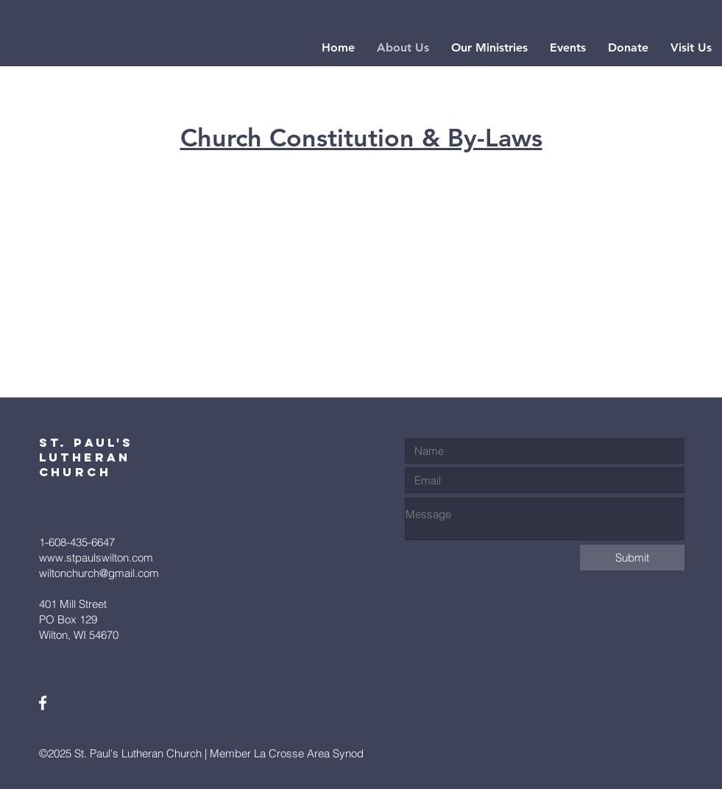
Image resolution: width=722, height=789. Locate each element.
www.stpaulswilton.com (96, 558)
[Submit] (632, 557)
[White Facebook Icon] (42, 702)
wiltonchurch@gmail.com (99, 573)
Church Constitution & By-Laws (361, 137)
